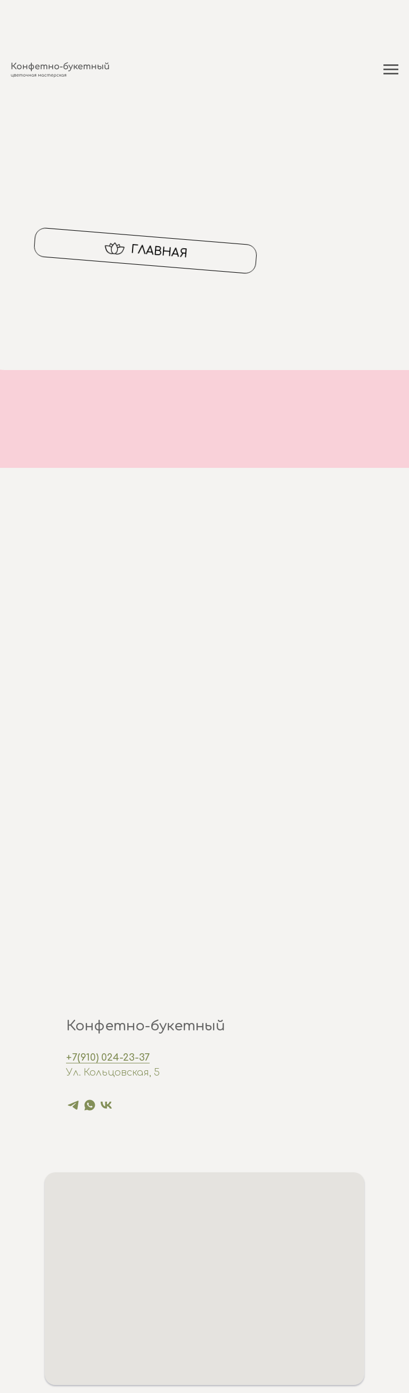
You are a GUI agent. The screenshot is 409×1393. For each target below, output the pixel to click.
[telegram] (73, 1105)
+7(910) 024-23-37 (108, 1057)
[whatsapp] (89, 1105)
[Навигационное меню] (390, 69)
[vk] (106, 1105)
